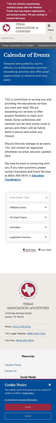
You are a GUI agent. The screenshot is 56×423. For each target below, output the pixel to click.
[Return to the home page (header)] (6, 28)
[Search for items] (25, 197)
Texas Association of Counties (18, 45)
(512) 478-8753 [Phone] (22, 326)
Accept (28, 407)
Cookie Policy (28, 393)
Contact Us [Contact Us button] (11, 371)
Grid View (29, 250)
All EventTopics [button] (18, 217)
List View (44, 250)
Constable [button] (15, 227)
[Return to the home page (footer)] (28, 290)
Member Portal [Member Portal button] (13, 365)
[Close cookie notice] (49, 384)
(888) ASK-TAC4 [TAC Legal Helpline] (36, 333)
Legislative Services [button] (20, 237)
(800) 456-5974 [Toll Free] (25, 340)
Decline (28, 416)
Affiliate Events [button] (18, 207)
